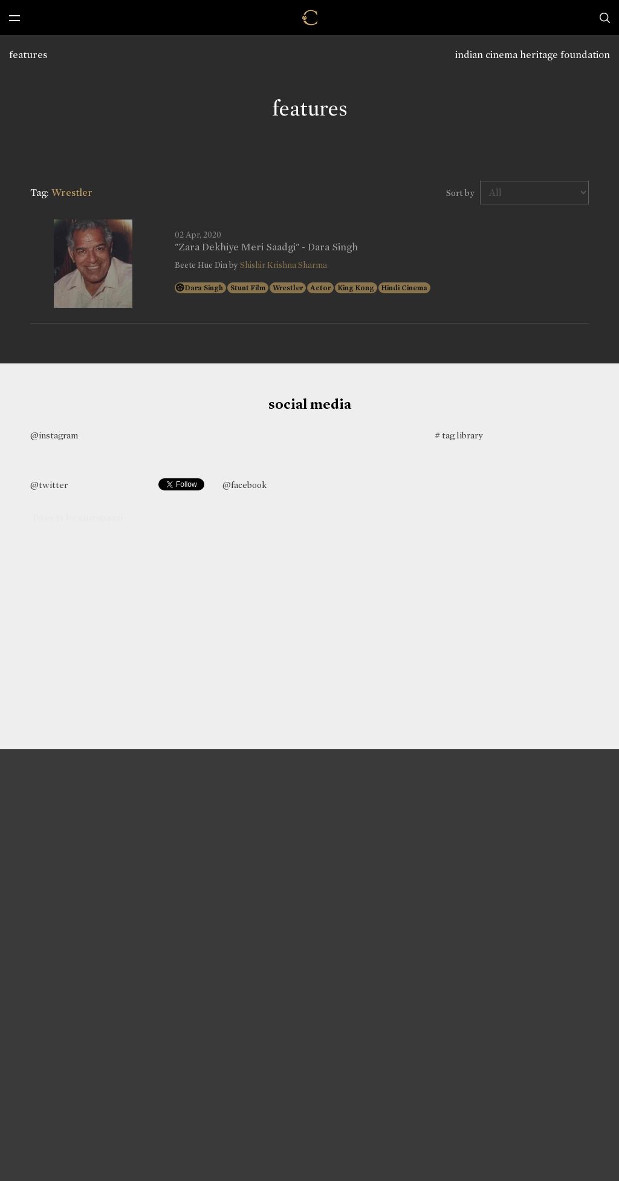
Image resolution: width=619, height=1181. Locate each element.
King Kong (356, 288)
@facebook (244, 485)
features (28, 54)
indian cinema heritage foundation (532, 54)
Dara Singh (204, 288)
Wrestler (288, 288)
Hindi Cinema (404, 288)
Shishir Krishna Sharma (283, 265)
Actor (320, 288)
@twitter (49, 485)
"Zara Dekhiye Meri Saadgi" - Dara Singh (266, 247)
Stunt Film (247, 288)
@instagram (54, 435)
